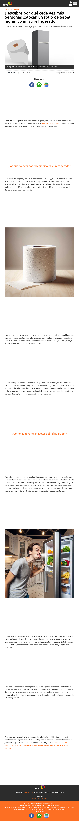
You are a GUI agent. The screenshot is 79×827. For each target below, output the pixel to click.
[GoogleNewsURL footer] (46, 816)
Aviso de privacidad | (35, 805)
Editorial (44, 798)
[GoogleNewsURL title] (46, 84)
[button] (75, 3)
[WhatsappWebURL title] (39, 84)
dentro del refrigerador (51, 123)
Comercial (35, 798)
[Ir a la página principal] (7, 4)
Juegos (46, 792)
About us (56, 805)
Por (28, 72)
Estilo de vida (11, 73)
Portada (19, 792)
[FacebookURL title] (31, 84)
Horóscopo (59, 792)
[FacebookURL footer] (31, 816)
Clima (52, 792)
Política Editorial (47, 805)
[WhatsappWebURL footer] (39, 816)
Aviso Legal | (24, 805)
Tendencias (38, 792)
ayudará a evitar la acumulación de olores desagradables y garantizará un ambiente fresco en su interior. (36, 745)
